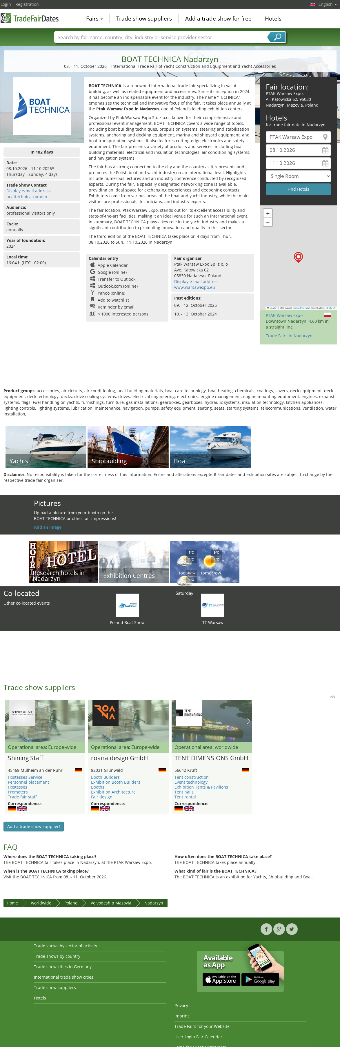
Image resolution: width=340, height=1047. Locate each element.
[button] (298, 257)
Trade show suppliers (144, 18)
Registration (27, 4)
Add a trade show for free (218, 18)
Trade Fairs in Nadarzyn (289, 335)
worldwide (41, 903)
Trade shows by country (57, 956)
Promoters (18, 792)
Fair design (101, 797)
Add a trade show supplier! (33, 826)
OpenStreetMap (301, 308)
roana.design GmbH (119, 758)
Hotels (273, 18)
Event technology (191, 782)
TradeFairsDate (30, 18)
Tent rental (185, 797)
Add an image (47, 527)
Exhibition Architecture (113, 792)
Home (12, 903)
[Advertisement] (169, 369)
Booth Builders (105, 777)
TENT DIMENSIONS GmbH (211, 758)
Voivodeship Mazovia (111, 903)
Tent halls (184, 792)
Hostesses (17, 787)
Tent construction (191, 777)
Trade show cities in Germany (63, 966)
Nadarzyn (153, 903)
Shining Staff (25, 758)
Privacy (181, 1005)
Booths (97, 787)
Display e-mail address (28, 191)
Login (6, 4)
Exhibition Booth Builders (115, 782)
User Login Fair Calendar (198, 1036)
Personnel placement (28, 782)
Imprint (181, 1016)
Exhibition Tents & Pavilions (201, 787)
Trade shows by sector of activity (65, 945)
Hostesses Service (25, 777)
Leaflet (272, 308)
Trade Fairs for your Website (202, 1026)
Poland (71, 903)
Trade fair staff (22, 797)
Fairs (94, 18)
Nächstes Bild (248, 720)
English (328, 4)
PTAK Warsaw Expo (284, 315)
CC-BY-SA (330, 308)
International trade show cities (63, 977)
